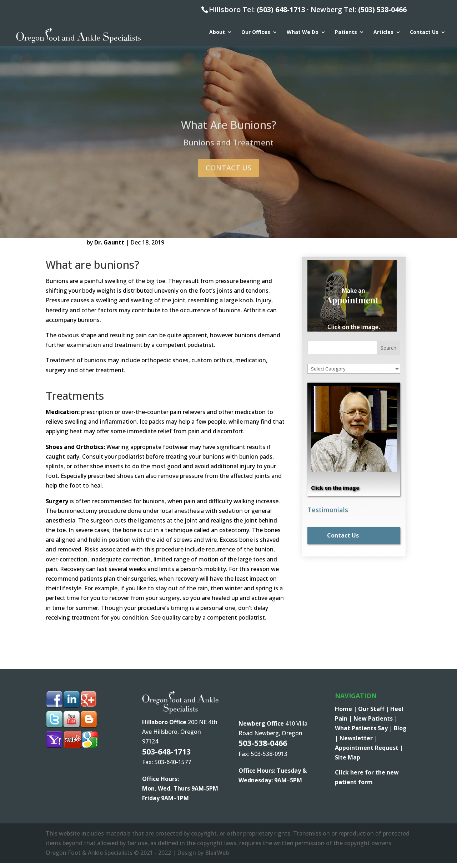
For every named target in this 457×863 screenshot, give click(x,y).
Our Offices (255, 32)
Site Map (347, 757)
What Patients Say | (364, 728)
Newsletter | (358, 738)
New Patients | (375, 718)
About (217, 32)
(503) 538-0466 (382, 9)
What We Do (302, 32)
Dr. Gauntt (109, 242)
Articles (383, 32)
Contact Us (424, 32)
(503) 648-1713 (281, 9)
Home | (346, 709)
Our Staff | (374, 709)
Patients (346, 32)
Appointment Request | (369, 748)
